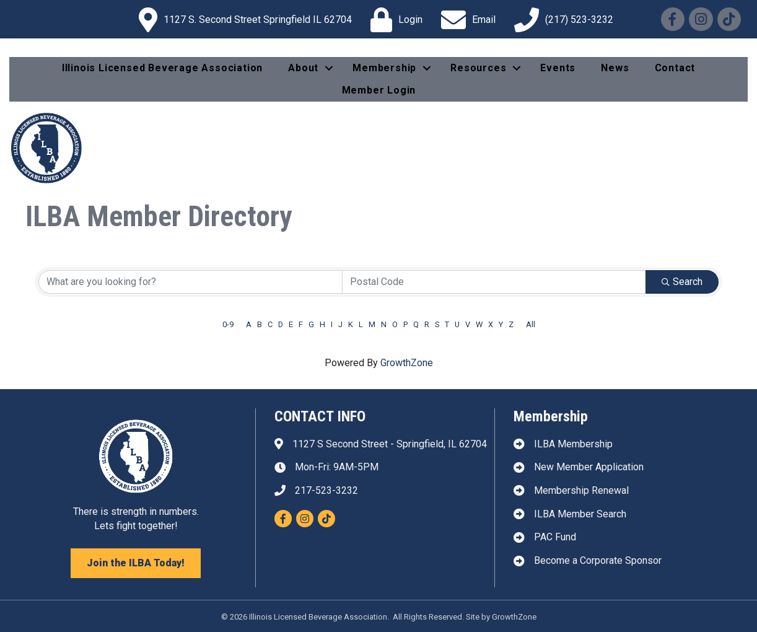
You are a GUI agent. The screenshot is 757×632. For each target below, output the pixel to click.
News (615, 68)
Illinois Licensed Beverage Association (162, 68)
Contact (675, 68)
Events (557, 68)
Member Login (379, 90)
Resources (478, 68)
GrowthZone (406, 363)
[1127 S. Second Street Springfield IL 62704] (242, 19)
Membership (384, 68)
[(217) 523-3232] (560, 19)
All (530, 324)
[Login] (393, 19)
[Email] (465, 19)
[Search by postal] (494, 282)
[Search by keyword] (190, 282)
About (303, 68)
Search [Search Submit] (682, 281)
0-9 (228, 324)
